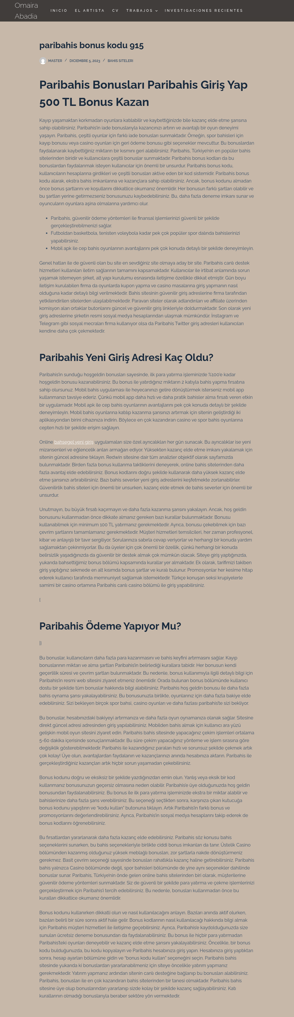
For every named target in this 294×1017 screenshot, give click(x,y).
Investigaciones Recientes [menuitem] (204, 11)
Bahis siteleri (120, 61)
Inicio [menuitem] (59, 11)
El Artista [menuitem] (90, 11)
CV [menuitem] (115, 11)
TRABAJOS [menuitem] (142, 10)
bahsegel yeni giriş (74, 442)
